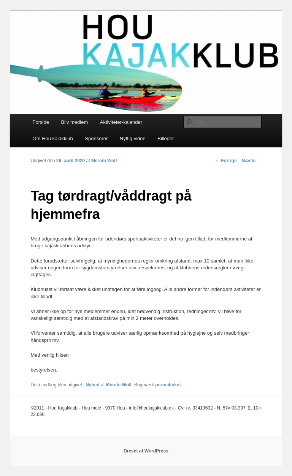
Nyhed (93, 384)
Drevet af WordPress (146, 451)
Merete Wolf (104, 160)
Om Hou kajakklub (53, 138)
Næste (252, 160)
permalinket (168, 384)
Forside (41, 122)
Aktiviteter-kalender (121, 122)
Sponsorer (96, 138)
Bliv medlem (74, 122)
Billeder (165, 138)
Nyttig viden (133, 138)
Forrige (226, 160)
